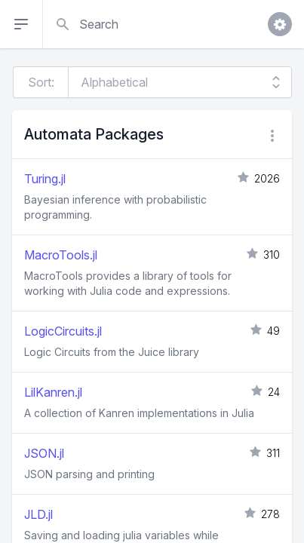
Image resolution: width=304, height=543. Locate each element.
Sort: (41, 82)
